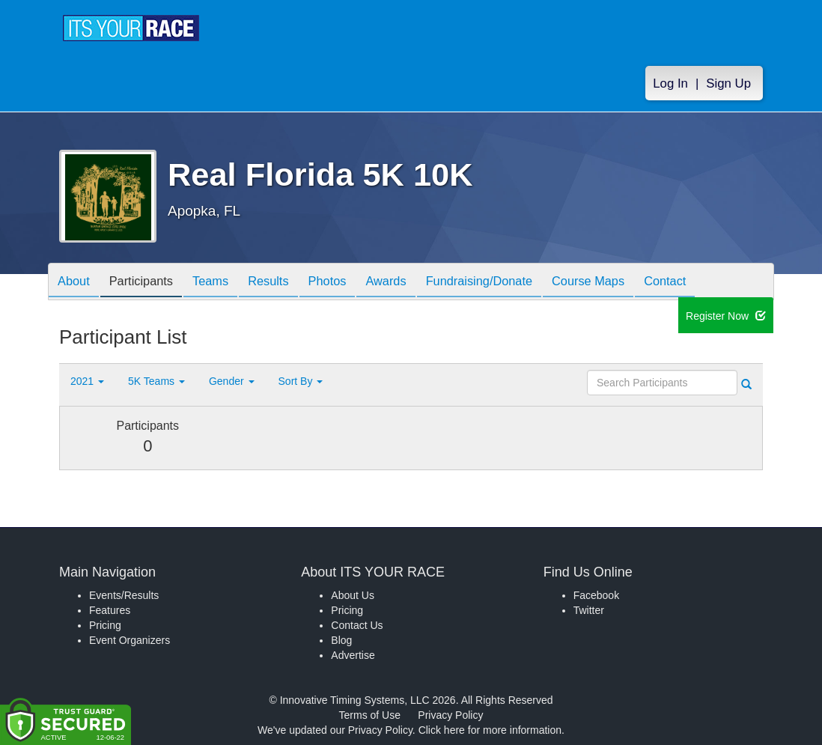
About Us (352, 595)
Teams (225, 283)
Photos (352, 283)
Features (109, 610)
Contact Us (357, 625)
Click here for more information (489, 730)
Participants (150, 283)
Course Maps (632, 283)
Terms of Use (370, 715)
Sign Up (728, 83)
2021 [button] (87, 381)
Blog (341, 640)
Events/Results (124, 595)
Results (288, 283)
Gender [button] (232, 381)
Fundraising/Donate (516, 283)
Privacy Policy (450, 715)
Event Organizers (129, 640)
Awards (417, 283)
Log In (670, 83)
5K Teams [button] (156, 381)
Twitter (588, 610)
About (76, 283)
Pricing (105, 625)
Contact (715, 283)
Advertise (352, 655)
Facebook (596, 595)
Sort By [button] (300, 381)
